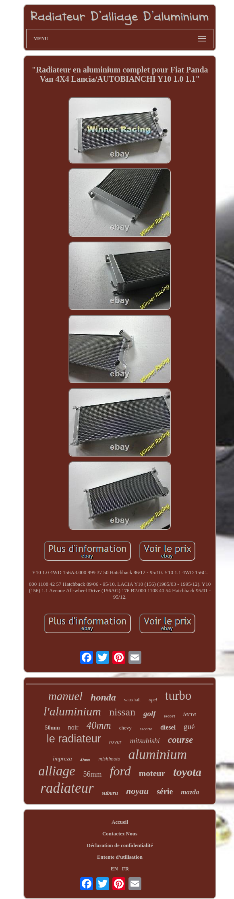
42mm (85, 760)
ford (120, 771)
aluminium (157, 754)
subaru (110, 793)
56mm (92, 774)
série (165, 791)
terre (189, 714)
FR (125, 869)
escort (169, 715)
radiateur (66, 788)
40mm (99, 725)
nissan (122, 712)
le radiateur (74, 739)
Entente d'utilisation (120, 857)
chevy (125, 728)
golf (149, 713)
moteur (152, 773)
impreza (62, 758)
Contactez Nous (119, 834)
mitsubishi (145, 741)
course (180, 740)
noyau (137, 791)
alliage (56, 771)
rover (115, 741)
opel (153, 700)
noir (73, 727)
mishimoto (109, 759)
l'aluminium (72, 711)
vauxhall (132, 700)
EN (114, 869)
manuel (65, 696)
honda (103, 697)
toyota (187, 772)
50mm (52, 728)
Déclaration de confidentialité (120, 845)
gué (189, 726)
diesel (168, 727)
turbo (178, 695)
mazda (190, 792)
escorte (146, 728)
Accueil (120, 822)
